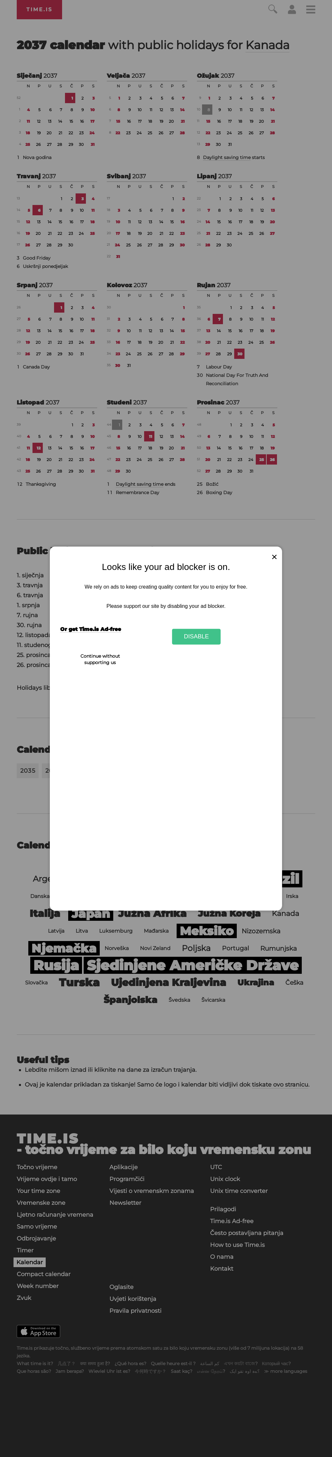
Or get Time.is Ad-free (90, 629)
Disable (196, 636)
